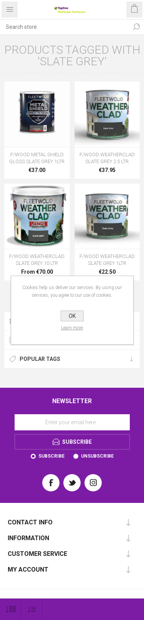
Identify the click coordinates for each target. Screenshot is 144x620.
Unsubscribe (97, 456)
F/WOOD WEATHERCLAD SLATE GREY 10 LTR (37, 259)
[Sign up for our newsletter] (72, 422)
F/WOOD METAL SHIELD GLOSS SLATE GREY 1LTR (37, 158)
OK (72, 316)
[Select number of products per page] (10, 609)
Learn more (72, 328)
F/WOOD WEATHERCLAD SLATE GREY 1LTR (107, 259)
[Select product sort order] (31, 609)
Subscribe (51, 456)
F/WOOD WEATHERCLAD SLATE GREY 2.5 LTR (107, 158)
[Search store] (64, 27)
